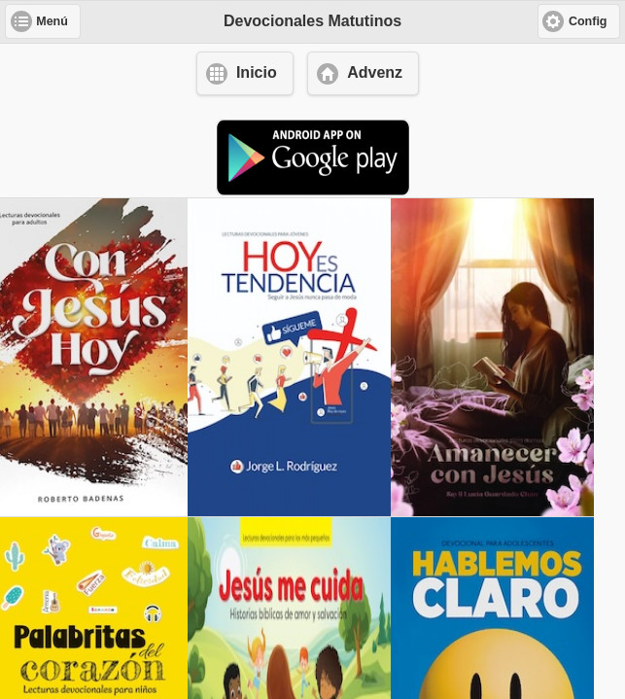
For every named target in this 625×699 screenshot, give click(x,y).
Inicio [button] (256, 72)
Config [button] (588, 21)
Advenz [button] (374, 72)
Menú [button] (52, 21)
